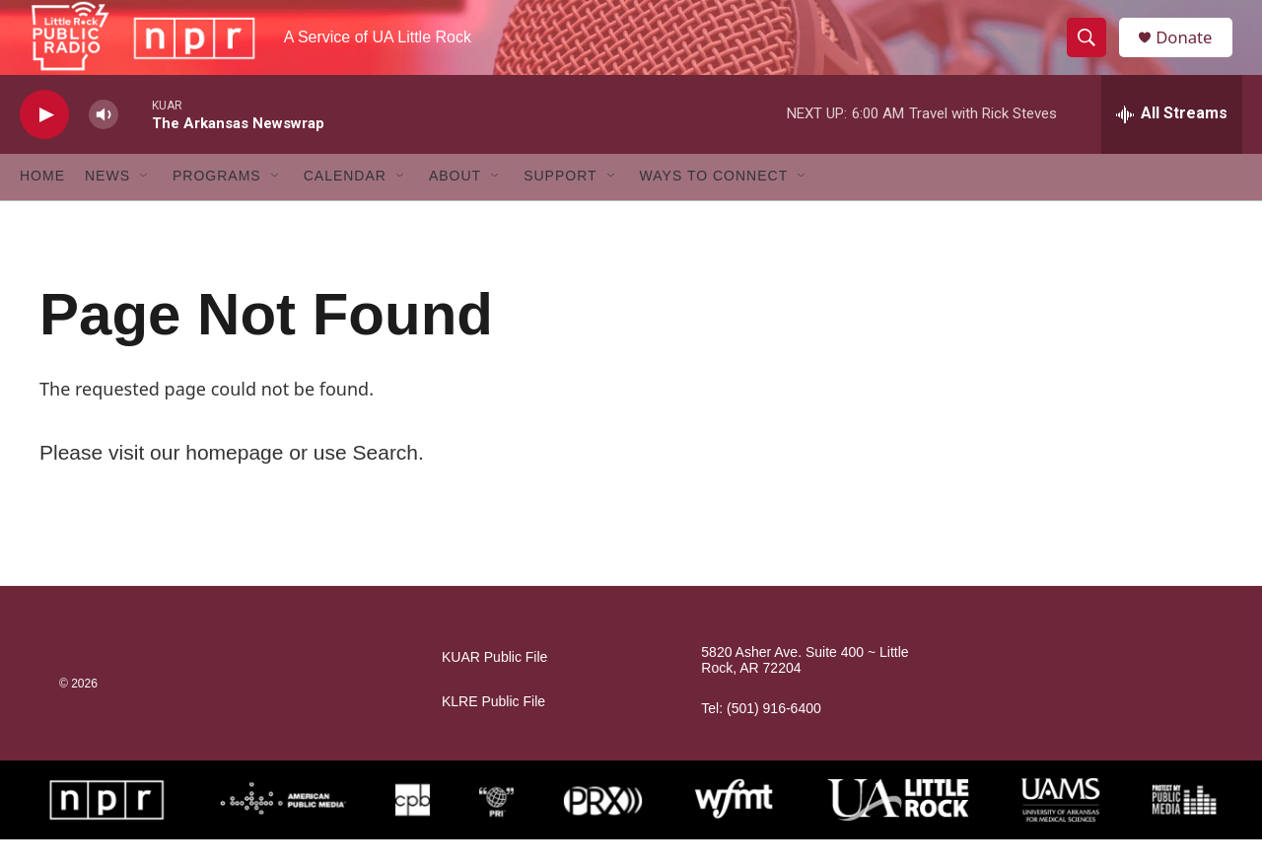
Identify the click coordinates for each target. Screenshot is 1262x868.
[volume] (103, 143)
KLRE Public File (493, 730)
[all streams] (1171, 143)
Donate (1192, 51)
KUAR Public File (494, 686)
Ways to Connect (714, 205)
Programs (217, 205)
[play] (44, 143)
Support (560, 205)
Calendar (345, 205)
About (455, 205)
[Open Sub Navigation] (145, 205)
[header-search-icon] (1092, 52)
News (107, 205)
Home (42, 205)
